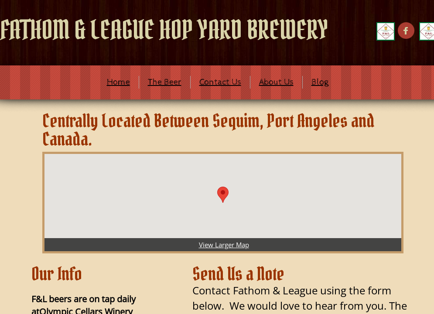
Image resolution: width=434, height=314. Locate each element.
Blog (319, 82)
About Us (276, 82)
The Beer (164, 82)
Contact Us (220, 82)
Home (118, 82)
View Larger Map (224, 244)
